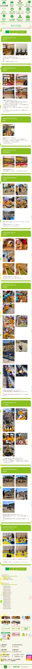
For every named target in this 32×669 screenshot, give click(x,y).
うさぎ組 (5, 404)
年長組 (5, 180)
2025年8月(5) (6, 596)
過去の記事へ (22, 32)
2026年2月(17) (6, 587)
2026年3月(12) (6, 586)
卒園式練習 (6, 152)
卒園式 (5, 70)
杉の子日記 (6, 579)
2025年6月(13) (6, 599)
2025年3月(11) (6, 604)
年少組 (5, 235)
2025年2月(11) (6, 605)
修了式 (5, 40)
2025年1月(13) (6, 607)
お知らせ (5, 577)
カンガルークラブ (8, 529)
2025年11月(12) (7, 592)
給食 (4, 120)
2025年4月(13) (6, 602)
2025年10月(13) (7, 593)
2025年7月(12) (6, 598)
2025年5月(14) (6, 601)
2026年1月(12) (6, 589)
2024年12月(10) (7, 608)
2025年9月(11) (6, 595)
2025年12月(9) (6, 590)
